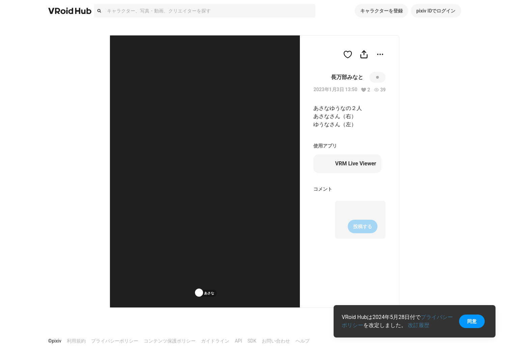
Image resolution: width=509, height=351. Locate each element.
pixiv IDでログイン (435, 11)
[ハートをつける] (347, 54)
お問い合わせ (276, 341)
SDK (252, 341)
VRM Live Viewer (347, 163)
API (238, 341)
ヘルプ (302, 341)
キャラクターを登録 (381, 11)
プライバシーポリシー (114, 341)
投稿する (362, 226)
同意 (472, 321)
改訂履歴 (418, 325)
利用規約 (76, 341)
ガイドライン (215, 341)
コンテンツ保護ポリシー (170, 341)
